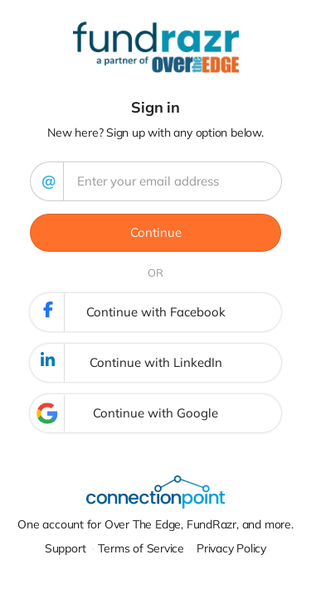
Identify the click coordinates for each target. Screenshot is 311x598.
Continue (156, 232)
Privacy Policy (231, 548)
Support (65, 548)
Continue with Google (124, 413)
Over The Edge (142, 524)
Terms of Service (141, 548)
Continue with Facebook (129, 312)
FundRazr (211, 524)
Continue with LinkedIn (127, 363)
